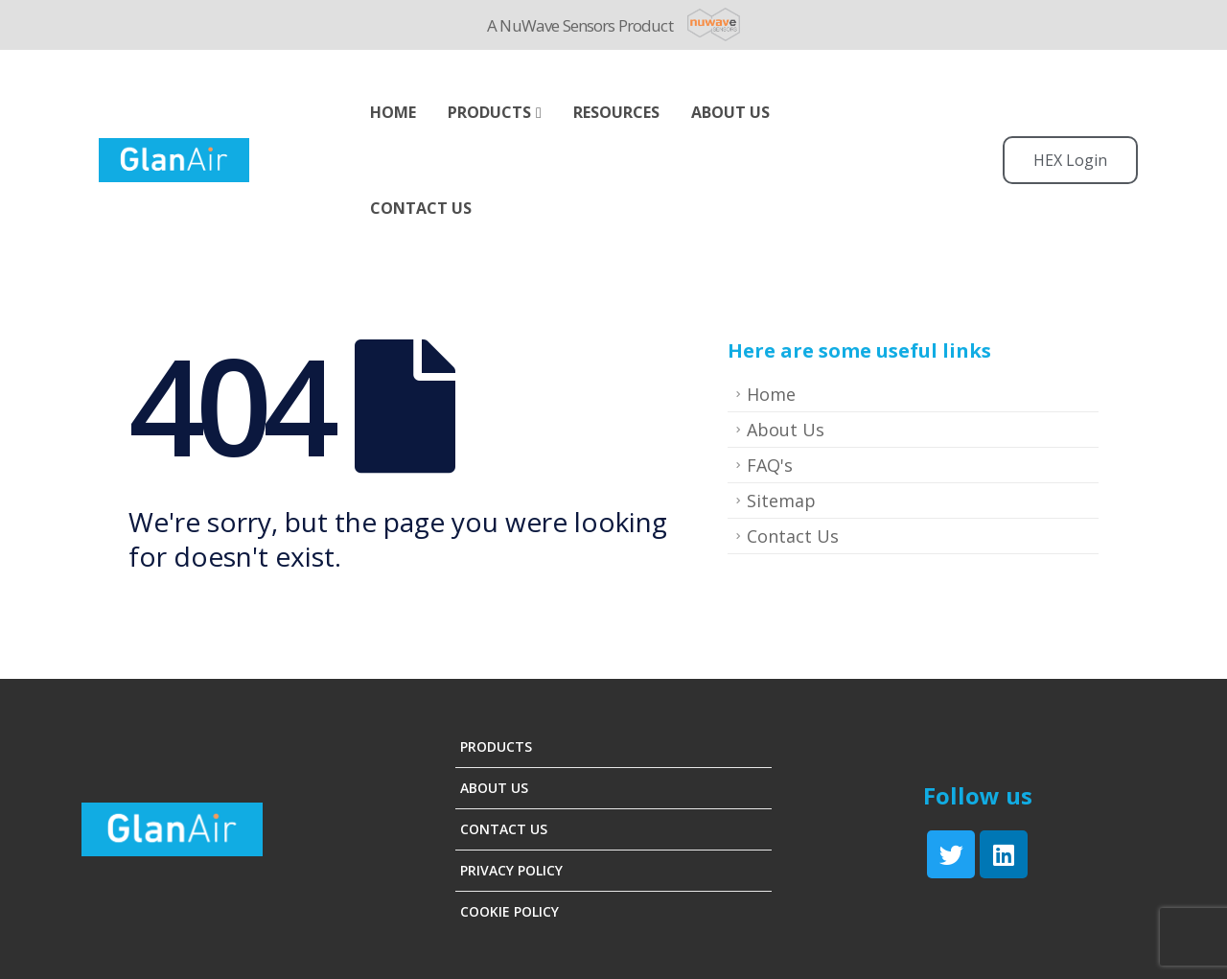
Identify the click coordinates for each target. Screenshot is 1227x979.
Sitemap (781, 500)
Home (393, 112)
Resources (616, 112)
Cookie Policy (509, 911)
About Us (785, 429)
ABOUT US (730, 112)
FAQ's (770, 465)
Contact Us (421, 208)
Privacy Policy (511, 870)
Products (489, 112)
